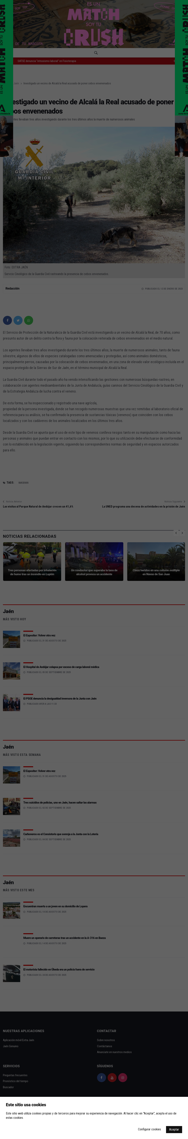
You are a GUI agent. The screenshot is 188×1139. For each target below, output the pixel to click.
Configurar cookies (149, 1129)
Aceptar (174, 1129)
